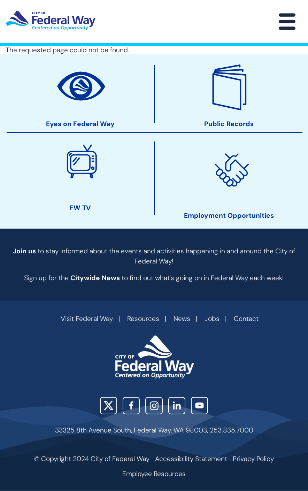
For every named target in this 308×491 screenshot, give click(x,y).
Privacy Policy (253, 458)
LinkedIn (177, 405)
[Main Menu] (287, 21)
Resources (143, 318)
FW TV (80, 208)
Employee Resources (154, 473)
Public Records (229, 124)
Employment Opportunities (229, 216)
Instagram (154, 405)
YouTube (199, 405)
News (182, 318)
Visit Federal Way (87, 318)
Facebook (131, 405)
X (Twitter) (108, 405)
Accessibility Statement (191, 458)
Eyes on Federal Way (80, 124)
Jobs (212, 318)
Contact (246, 318)
